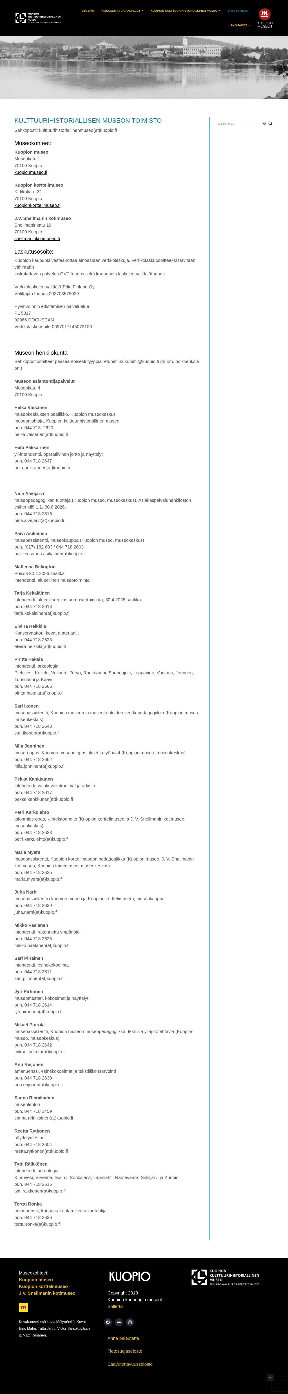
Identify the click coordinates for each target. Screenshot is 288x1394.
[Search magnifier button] (270, 123)
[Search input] (238, 123)
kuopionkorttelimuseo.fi (37, 205)
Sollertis (115, 1306)
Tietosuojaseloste (124, 1351)
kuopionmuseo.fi (30, 172)
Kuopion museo (36, 1279)
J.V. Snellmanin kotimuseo (47, 1293)
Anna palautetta (123, 1338)
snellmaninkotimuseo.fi (37, 238)
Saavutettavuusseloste (130, 1364)
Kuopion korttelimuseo (43, 1286)
